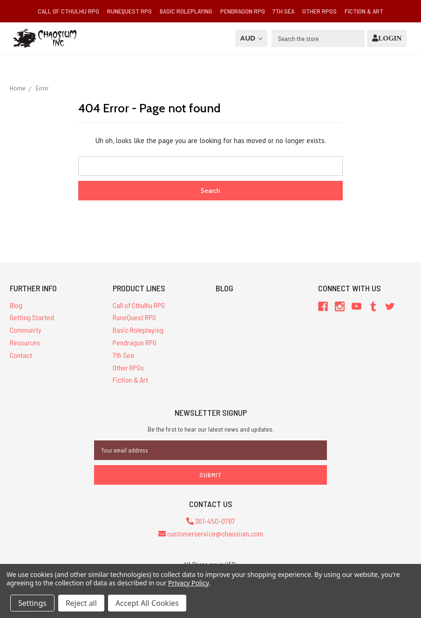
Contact (21, 354)
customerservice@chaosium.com (210, 533)
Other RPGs (319, 11)
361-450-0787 (210, 520)
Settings (32, 603)
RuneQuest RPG (129, 11)
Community (25, 329)
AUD (251, 38)
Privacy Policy (188, 582)
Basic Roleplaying (186, 11)
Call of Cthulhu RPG (68, 11)
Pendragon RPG (242, 11)
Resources (25, 342)
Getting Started (32, 317)
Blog (16, 305)
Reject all (81, 603)
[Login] (387, 38)
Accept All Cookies (147, 603)
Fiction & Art (364, 11)
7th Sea (283, 11)
